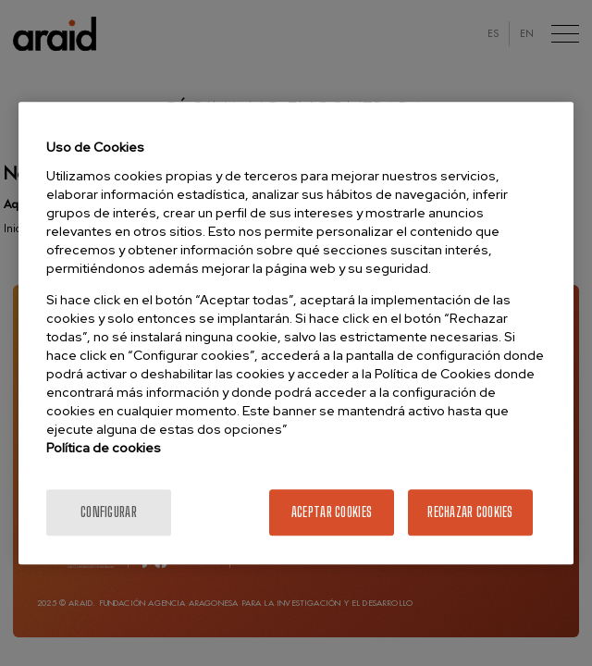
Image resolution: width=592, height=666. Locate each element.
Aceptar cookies (331, 512)
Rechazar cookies (469, 512)
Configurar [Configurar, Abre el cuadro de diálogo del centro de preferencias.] (108, 512)
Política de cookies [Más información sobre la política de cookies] (103, 447)
